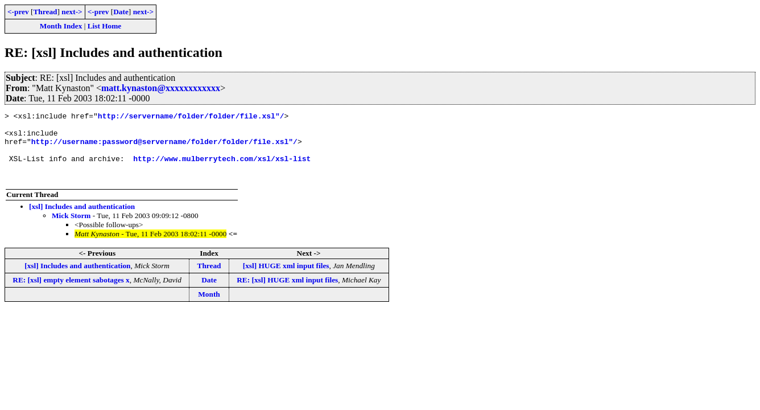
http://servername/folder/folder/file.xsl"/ (191, 117)
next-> (71, 11)
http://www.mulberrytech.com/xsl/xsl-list (222, 168)
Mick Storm (71, 229)
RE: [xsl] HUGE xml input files (287, 293)
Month (209, 308)
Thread (45, 11)
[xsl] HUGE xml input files (286, 279)
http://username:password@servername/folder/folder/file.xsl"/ (164, 148)
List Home (105, 26)
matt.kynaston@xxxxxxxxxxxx (160, 88)
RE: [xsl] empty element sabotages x (71, 293)
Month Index (61, 26)
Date (121, 11)
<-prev (18, 11)
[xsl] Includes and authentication (82, 220)
